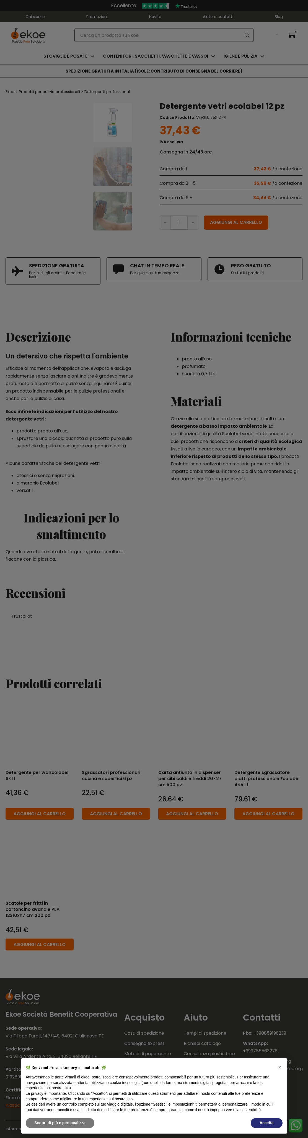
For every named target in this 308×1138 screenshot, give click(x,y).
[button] (279, 1067)
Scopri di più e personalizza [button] (60, 1123)
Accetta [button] (267, 1123)
